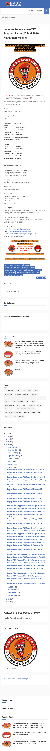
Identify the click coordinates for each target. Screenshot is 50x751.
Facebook (7, 392)
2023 (7, 428)
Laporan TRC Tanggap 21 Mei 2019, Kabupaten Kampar (26, 503)
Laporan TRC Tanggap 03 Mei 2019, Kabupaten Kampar (26, 570)
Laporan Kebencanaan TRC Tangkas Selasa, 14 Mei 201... (26, 534)
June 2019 (11, 458)
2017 (7, 596)
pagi (24, 264)
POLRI (23, 399)
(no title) (17, 364)
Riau (6, 403)
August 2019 (12, 453)
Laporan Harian (25, 11)
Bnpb (11, 259)
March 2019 (12, 584)
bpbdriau (18, 388)
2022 (7, 430)
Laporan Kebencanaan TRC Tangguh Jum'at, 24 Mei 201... (26, 492)
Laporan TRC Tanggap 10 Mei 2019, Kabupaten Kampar (26, 548)
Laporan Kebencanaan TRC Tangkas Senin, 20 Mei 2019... (26, 506)
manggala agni (9, 399)
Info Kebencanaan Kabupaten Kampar (16, 673)
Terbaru (37, 267)
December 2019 (13, 441)
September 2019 (13, 450)
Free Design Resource (28, 748)
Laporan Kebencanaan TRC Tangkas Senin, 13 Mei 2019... (26, 536)
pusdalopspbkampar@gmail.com (20, 226)
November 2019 (13, 444)
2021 (7, 433)
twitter (12, 269)
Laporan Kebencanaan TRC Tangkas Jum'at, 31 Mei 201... (26, 464)
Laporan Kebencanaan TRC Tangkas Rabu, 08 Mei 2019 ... (26, 551)
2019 (7, 439)
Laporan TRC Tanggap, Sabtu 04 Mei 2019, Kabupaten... (26, 567)
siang (11, 403)
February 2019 (13, 587)
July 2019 (11, 456)
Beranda (5, 11)
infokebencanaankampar (12, 262)
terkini (6, 269)
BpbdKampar (19, 259)
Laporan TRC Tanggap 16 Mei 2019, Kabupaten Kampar (26, 528)
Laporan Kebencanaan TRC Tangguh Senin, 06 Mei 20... (26, 560)
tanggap (12, 267)
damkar (25, 388)
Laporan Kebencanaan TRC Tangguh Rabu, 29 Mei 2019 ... (26, 471)
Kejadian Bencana (9, 264)
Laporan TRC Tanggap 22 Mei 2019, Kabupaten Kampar (26, 500)
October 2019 (12, 447)
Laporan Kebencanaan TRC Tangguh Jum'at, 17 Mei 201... (26, 522)
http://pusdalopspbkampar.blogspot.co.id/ (23, 228)
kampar (32, 262)
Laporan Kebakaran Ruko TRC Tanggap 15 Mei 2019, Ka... (26, 531)
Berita (14, 11)
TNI (39, 407)
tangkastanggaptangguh (24, 267)
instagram (25, 262)
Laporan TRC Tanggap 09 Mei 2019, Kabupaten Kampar (26, 554)
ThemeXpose (15, 748)
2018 (7, 593)
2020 (7, 436)
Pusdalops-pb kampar (34, 264)
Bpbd (35, 385)
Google (26, 259)
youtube (19, 269)
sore (5, 267)
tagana (23, 403)
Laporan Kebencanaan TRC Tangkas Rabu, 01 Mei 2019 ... (26, 578)
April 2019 (11, 581)
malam (19, 264)
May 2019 (11, 461)
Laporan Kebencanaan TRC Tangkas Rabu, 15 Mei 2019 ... (26, 525)
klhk (26, 396)
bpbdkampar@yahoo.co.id (19, 223)
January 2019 (12, 590)
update (14, 410)
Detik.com (34, 388)
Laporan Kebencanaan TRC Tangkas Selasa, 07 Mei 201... (26, 557)
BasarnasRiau (9, 385)
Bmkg (23, 385)
